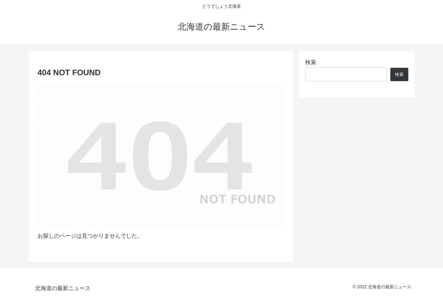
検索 (310, 62)
